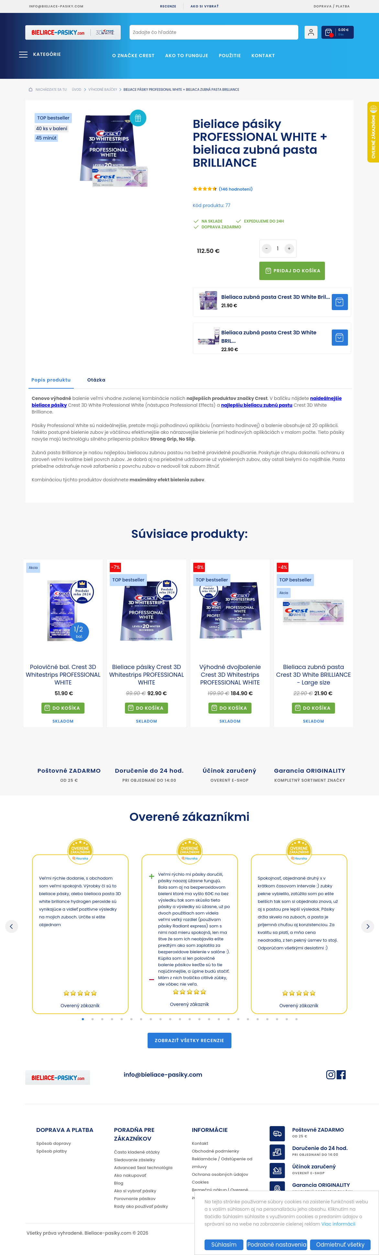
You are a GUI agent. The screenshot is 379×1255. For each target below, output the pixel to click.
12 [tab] (189, 1019)
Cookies (200, 1182)
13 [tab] (199, 1019)
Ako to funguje (186, 55)
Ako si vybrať (205, 6)
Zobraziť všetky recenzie (189, 1040)
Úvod (76, 89)
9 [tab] (160, 1019)
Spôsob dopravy (53, 1143)
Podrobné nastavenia (276, 1245)
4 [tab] (112, 1019)
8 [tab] (151, 1019)
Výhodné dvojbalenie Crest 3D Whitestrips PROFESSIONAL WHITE (230, 674)
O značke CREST (133, 55)
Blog (118, 1183)
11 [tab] (180, 1019)
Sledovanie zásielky (134, 1160)
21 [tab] (277, 1019)
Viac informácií (338, 1224)
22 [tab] (287, 1019)
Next (367, 926)
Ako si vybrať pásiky (135, 1191)
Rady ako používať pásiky (141, 1206)
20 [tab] (267, 1019)
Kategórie (47, 54)
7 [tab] (141, 1019)
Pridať (340, 302)
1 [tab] (83, 1019)
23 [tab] (296, 1019)
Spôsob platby (51, 1151)
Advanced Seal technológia (143, 1168)
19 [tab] (257, 1019)
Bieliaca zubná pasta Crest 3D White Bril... (275, 297)
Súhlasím (224, 1245)
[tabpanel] (80, 934)
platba (343, 6)
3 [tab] (102, 1019)
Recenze (168, 6)
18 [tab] (248, 1019)
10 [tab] (170, 1019)
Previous (11, 926)
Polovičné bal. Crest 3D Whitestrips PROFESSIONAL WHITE (63, 674)
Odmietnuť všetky (340, 1245)
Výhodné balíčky (102, 89)
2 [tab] (92, 1019)
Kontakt (263, 55)
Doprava (323, 6)
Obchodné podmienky (215, 1151)
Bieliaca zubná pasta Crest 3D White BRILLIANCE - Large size (313, 674)
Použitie (230, 55)
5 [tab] (121, 1019)
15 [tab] (219, 1019)
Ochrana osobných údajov (220, 1174)
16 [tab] (228, 1019)
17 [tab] (238, 1019)
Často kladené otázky (137, 1152)
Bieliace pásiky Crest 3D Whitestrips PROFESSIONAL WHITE (146, 674)
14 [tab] (209, 1019)
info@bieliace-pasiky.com (56, 6)
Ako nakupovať (130, 1175)
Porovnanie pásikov (134, 1199)
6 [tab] (131, 1019)
